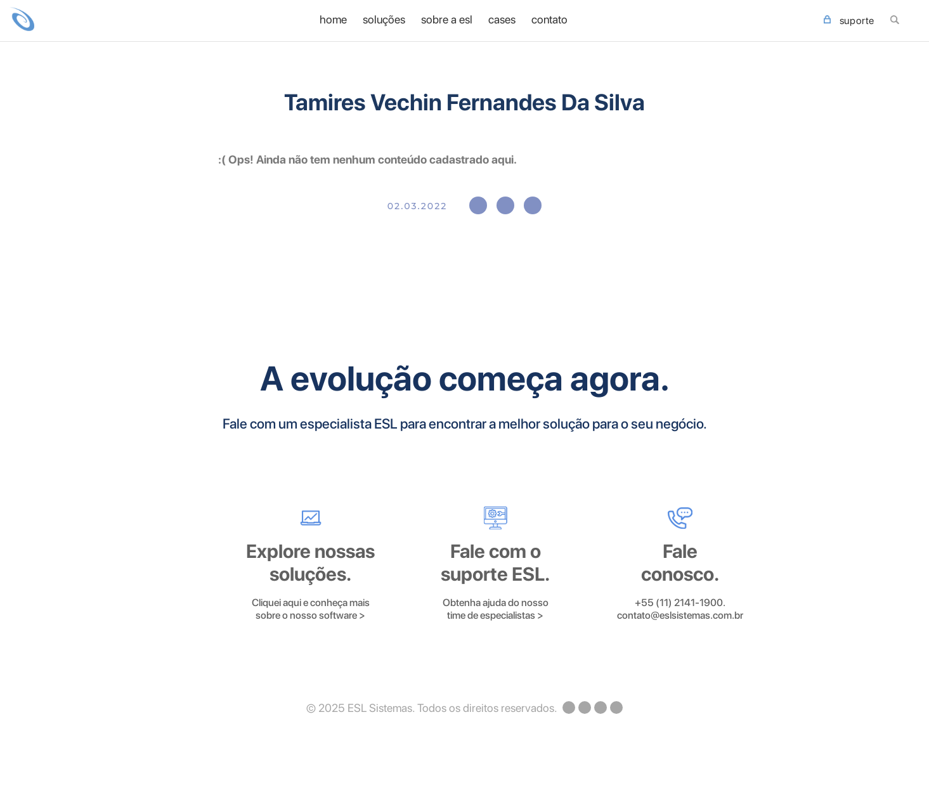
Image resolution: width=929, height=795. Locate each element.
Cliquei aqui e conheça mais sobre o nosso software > (311, 609)
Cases (502, 19)
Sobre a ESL (446, 19)
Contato (549, 19)
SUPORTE (849, 21)
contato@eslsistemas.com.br (680, 615)
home (333, 19)
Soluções (384, 19)
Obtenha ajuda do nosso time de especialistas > (496, 609)
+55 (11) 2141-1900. (680, 603)
